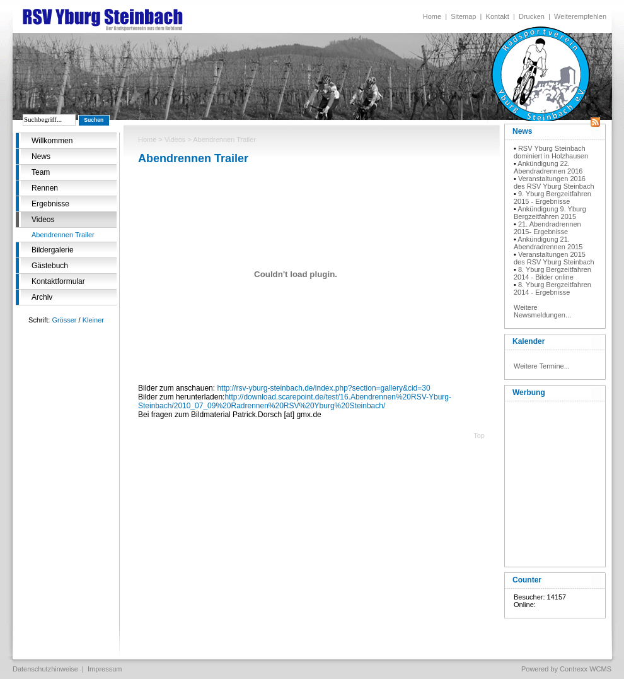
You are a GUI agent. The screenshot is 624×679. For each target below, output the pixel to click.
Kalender (528, 341)
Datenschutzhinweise (45, 669)
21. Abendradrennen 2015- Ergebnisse (547, 227)
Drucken (532, 16)
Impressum (105, 669)
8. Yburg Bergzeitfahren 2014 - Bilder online (552, 273)
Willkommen (52, 140)
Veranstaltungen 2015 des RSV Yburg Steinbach (554, 258)
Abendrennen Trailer (63, 235)
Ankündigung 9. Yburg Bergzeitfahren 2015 (550, 212)
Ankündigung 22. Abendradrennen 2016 (548, 167)
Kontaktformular (58, 281)
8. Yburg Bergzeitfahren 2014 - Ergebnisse (552, 288)
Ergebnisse (50, 203)
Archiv (42, 297)
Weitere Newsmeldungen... (542, 311)
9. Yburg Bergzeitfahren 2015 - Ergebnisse (552, 197)
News (41, 156)
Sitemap (463, 16)
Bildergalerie (53, 249)
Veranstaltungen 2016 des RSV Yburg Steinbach (554, 182)
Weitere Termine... (542, 366)
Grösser (64, 320)
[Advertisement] (554, 481)
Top (479, 435)
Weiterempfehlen (580, 16)
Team (41, 172)
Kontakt (497, 16)
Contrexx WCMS (585, 669)
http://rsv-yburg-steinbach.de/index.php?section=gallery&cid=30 (323, 388)
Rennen (45, 188)
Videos (43, 219)
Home (432, 16)
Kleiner (93, 320)
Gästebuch (50, 265)
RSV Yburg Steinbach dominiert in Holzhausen (551, 152)
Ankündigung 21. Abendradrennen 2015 (548, 243)
